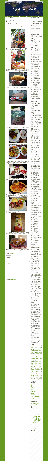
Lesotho (40, 361)
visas (31, 377)
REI (31, 384)
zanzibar (40, 379)
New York (36, 365)
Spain (33, 371)
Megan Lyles (33, 402)
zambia (37, 379)
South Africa (40, 370)
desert (32, 353)
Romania (32, 369)
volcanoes (34, 377)
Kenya (34, 360)
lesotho (37, 361)
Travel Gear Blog (33, 399)
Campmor (32, 386)
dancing (40, 352)
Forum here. (37, 394)
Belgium (40, 347)
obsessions (35, 366)
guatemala (34, 357)
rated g (37, 368)
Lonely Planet (33, 394)
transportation (36, 374)
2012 (33, 408)
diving (34, 353)
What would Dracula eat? (36, 420)
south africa (36, 370)
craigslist (32, 352)
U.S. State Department (34, 395)
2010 (33, 429)
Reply (9, 263)
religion (40, 368)
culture (36, 352)
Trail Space (32, 398)
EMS (32, 385)
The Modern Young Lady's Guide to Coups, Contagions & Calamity (36, 404)
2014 (33, 407)
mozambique (40, 364)
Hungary (37, 358)
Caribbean (40, 350)
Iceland (40, 358)
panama (40, 366)
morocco (36, 364)
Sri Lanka (36, 371)
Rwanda (36, 369)
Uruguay (40, 376)
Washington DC (39, 377)
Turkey (37, 375)
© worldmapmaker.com (18, 19)
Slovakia (32, 370)
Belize (32, 348)
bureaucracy (35, 349)
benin (34, 348)
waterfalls (32, 378)
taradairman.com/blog (34, 29)
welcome (40, 378)
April (33, 424)
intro (41, 359)
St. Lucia (40, 371)
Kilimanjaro (37, 360)
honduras (33, 358)
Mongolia (32, 364)
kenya (32, 360)
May (33, 423)
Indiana (35, 359)
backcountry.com (33, 383)
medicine (36, 363)
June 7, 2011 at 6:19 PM (15, 259)
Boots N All (32, 393)
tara (38, 373)
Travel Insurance (22, 19)
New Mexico (32, 365)
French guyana (35, 356)
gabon (40, 356)
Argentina (32, 346)
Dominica (37, 353)
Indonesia (38, 359)
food (41, 354)
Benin (37, 348)
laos (32, 361)
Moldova (40, 363)
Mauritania (32, 363)
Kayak (32, 389)
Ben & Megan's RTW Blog (35, 403)
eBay (32, 387)
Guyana (38, 357)
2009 (33, 430)
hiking (41, 357)
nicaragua (39, 365)
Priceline (32, 390)
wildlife (32, 379)
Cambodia (33, 350)
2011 (33, 409)
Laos (34, 361)
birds (40, 348)
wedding (37, 378)
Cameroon (37, 350)
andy (37, 345)
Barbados (32, 347)
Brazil (32, 349)
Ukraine (32, 376)
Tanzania (34, 373)
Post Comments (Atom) (13, 279)
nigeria (32, 366)
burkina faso (40, 349)
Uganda (40, 375)
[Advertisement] (35, 446)
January (34, 428)
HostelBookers (33, 391)
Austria (40, 346)
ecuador (41, 353)
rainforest (34, 368)
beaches (36, 347)
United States (36, 376)
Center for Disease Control (35, 396)
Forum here (36, 393)
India (32, 359)
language (41, 360)
